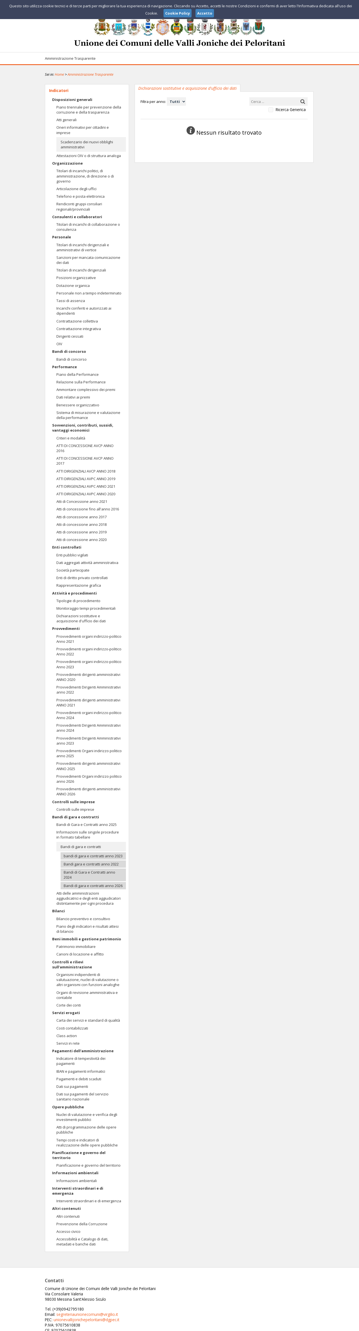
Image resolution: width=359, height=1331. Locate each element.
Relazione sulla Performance (81, 381)
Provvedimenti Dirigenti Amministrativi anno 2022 (88, 690)
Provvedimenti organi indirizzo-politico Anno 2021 (88, 639)
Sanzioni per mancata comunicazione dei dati (88, 260)
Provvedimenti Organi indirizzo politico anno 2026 (89, 779)
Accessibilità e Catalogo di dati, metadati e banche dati (82, 1241)
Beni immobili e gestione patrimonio (86, 938)
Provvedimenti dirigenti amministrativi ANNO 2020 (88, 677)
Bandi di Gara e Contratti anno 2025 (86, 824)
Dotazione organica (73, 285)
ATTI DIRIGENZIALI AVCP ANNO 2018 (85, 471)
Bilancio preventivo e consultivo (83, 918)
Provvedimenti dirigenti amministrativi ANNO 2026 (88, 791)
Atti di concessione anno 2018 (81, 524)
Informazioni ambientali (75, 1172)
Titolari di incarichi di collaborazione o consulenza (88, 227)
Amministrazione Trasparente (70, 58)
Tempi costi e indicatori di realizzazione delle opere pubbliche (87, 1142)
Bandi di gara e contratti (75, 816)
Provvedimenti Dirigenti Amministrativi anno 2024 (88, 728)
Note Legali (259, 1326)
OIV (59, 343)
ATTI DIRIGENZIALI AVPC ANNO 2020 (85, 493)
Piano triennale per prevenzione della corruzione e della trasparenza (88, 110)
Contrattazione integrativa (78, 328)
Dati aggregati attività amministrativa (87, 562)
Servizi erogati (66, 1012)
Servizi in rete (68, 1043)
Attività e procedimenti (74, 593)
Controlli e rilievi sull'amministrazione (72, 964)
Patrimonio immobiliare (76, 946)
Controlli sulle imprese (73, 801)
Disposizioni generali (72, 99)
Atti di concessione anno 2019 (81, 532)
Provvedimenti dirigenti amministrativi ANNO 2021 (88, 702)
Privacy (279, 1326)
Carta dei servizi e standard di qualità (88, 1020)
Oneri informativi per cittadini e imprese (82, 130)
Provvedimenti (66, 628)
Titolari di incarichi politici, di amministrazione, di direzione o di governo (85, 175)
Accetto (204, 13)
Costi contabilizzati (72, 1028)
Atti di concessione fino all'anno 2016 (87, 509)
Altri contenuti (66, 1208)
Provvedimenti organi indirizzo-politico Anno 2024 (88, 715)
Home (59, 74)
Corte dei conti (68, 1005)
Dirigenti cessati (69, 336)
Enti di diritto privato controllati (82, 577)
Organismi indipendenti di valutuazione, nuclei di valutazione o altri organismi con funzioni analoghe (87, 979)
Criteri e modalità (70, 438)
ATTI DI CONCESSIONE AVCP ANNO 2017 (85, 461)
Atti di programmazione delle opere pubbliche (86, 1130)
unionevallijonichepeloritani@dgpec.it (176, 1298)
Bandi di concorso (69, 351)
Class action (66, 1035)
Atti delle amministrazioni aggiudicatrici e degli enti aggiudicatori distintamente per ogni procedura (88, 898)
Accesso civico (68, 1231)
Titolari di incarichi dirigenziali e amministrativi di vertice (82, 247)
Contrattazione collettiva (77, 321)
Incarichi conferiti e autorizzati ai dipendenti (83, 311)
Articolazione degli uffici (76, 188)
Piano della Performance (77, 374)
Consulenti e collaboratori (77, 216)
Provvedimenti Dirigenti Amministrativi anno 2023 (88, 741)
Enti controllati (66, 547)
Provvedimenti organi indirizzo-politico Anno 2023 (88, 664)
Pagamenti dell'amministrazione (83, 1050)
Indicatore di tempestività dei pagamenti (80, 1061)
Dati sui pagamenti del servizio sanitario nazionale (82, 1096)
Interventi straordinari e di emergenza (77, 1191)
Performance (64, 366)
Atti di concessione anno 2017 (81, 516)
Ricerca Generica (290, 109)
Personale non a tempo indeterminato (88, 293)
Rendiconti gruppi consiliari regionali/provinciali (79, 206)
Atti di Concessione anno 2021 (81, 501)
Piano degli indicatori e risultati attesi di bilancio (87, 929)
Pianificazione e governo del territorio (78, 1155)
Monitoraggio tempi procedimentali (86, 608)
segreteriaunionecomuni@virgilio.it (176, 1293)
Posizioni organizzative (76, 277)
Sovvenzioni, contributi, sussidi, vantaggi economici (82, 428)
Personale (61, 237)
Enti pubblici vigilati (72, 555)
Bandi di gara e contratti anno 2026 (93, 885)
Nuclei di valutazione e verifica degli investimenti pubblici (86, 1117)
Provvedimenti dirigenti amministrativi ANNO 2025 (88, 766)
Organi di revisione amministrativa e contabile (87, 995)
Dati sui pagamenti (72, 1086)
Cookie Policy (301, 1326)
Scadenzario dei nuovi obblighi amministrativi (87, 144)
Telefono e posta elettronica (80, 196)
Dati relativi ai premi (73, 397)
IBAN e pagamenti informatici (80, 1071)
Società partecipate (72, 570)
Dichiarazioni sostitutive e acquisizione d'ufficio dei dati (81, 618)
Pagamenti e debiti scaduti (78, 1078)
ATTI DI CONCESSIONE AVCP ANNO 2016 (85, 448)
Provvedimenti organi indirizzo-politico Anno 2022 (88, 651)
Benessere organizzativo (77, 404)
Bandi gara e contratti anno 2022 (91, 864)
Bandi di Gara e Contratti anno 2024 (89, 875)
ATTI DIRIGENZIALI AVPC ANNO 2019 (85, 478)
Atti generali (66, 119)
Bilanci (58, 910)
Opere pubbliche (68, 1106)
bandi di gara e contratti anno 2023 (93, 855)
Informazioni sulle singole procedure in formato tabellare (87, 835)
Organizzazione (67, 163)
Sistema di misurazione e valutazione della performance (88, 415)
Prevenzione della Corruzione (81, 1223)
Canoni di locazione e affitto (80, 954)
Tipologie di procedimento (78, 600)
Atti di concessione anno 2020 (81, 539)
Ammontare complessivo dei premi (85, 389)
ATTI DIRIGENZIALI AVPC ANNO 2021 (85, 486)
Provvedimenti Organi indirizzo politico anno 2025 (89, 753)
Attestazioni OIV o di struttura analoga (88, 155)
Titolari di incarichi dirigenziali (81, 270)
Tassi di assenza (70, 300)
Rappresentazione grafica (78, 585)
